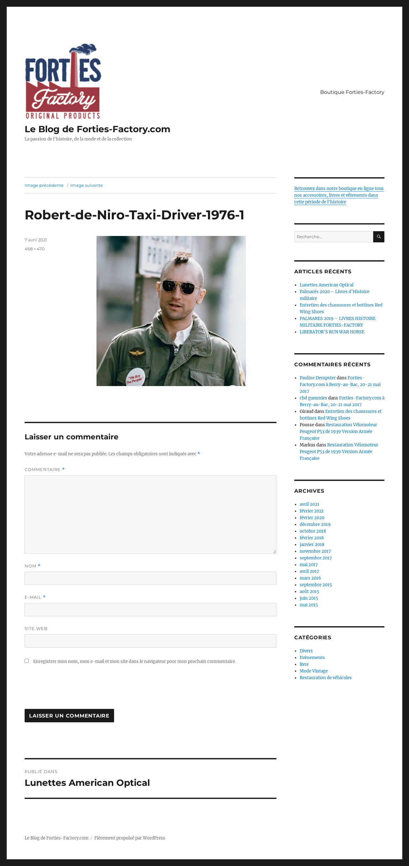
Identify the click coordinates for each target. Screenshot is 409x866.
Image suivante (86, 185)
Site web (36, 628)
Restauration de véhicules (326, 677)
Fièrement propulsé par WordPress (129, 838)
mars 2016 (310, 578)
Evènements (312, 657)
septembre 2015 (316, 585)
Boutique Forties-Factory (352, 92)
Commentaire (45, 469)
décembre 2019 (315, 524)
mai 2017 (309, 564)
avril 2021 (309, 504)
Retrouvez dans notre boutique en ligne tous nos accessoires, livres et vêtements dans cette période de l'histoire (339, 195)
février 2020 (312, 517)
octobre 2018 (313, 531)
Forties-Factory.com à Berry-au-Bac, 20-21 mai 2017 (340, 384)
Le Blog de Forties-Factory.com (97, 129)
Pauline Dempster (318, 378)
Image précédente (44, 185)
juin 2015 (309, 598)
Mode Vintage (314, 671)
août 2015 (309, 591)
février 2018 (312, 538)
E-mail (35, 597)
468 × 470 (35, 248)
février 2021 (312, 511)
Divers (306, 651)
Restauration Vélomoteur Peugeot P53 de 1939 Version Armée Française (338, 431)
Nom (33, 566)
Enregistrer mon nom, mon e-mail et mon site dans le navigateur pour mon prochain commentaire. (134, 661)
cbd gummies (313, 398)
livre (304, 664)
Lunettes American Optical (326, 285)
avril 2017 (309, 571)
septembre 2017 (316, 558)
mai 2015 (309, 605)
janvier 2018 (312, 544)
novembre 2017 (315, 551)
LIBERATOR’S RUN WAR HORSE (332, 332)
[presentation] (73, 690)
